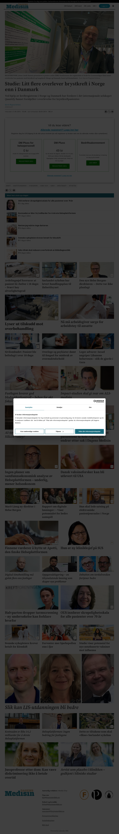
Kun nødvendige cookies (29, 431)
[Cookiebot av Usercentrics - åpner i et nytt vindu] (95, 401)
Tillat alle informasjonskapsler (89, 431)
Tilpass (59, 431)
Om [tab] (90, 407)
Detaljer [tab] (59, 407)
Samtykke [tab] (28, 407)
